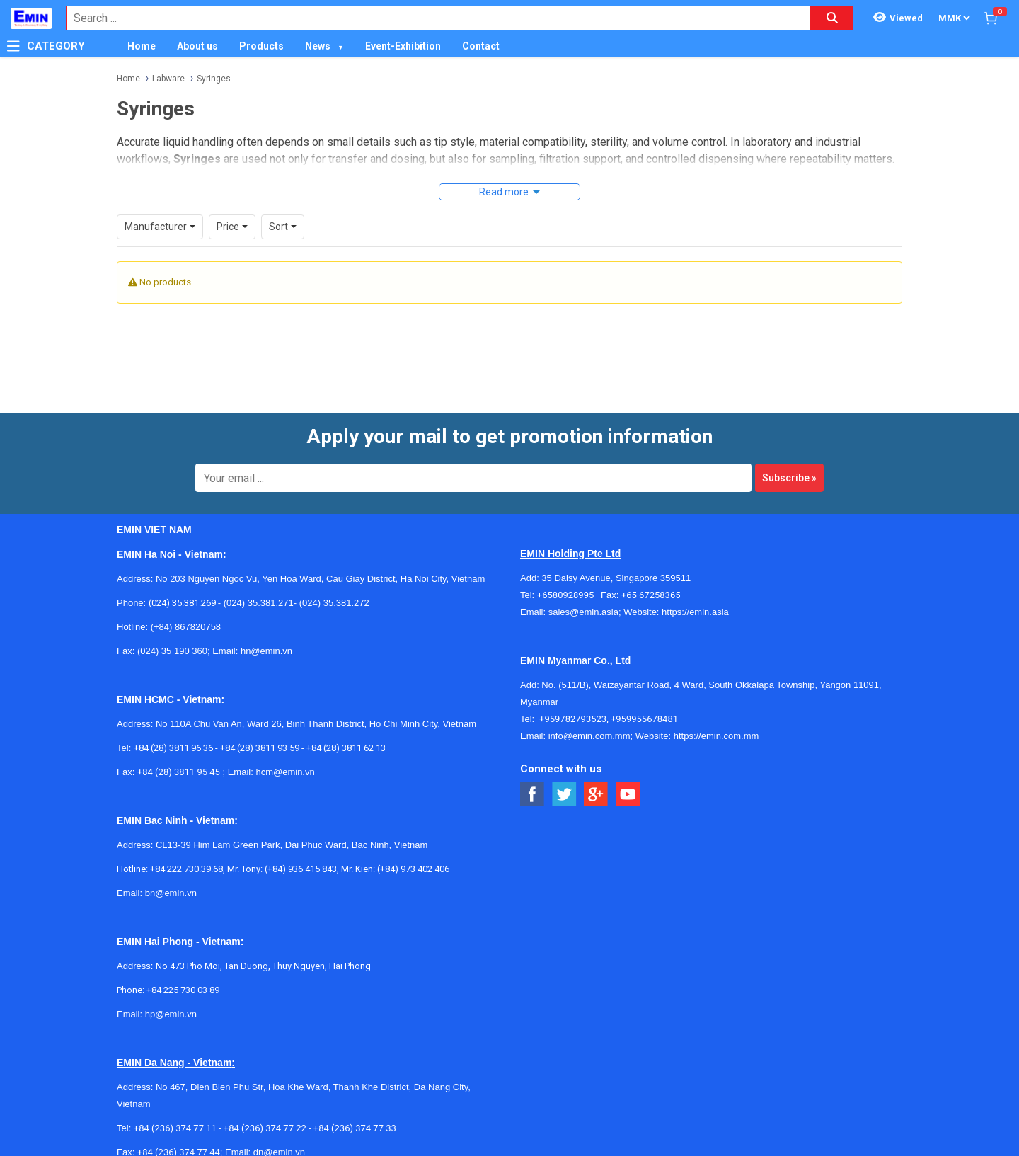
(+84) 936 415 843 (301, 869)
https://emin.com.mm (716, 736)
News (317, 46)
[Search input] (431, 18)
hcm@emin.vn (284, 772)
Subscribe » (789, 477)
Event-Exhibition (403, 46)
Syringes (214, 79)
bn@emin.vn (171, 893)
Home (141, 46)
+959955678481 (644, 719)
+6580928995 (569, 595)
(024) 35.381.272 (333, 602)
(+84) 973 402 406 (413, 869)
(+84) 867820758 (186, 627)
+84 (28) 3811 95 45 (178, 772)
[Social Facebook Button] (532, 794)
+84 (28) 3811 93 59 (259, 748)
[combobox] (431, 18)
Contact (481, 46)
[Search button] (832, 18)
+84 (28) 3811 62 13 (346, 748)
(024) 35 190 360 (172, 651)
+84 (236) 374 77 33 (354, 1128)
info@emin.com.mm (589, 736)
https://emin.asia (695, 612)
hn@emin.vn (266, 651)
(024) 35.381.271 (259, 602)
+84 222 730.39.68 (186, 869)
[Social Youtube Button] (628, 794)
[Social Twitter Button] (564, 794)
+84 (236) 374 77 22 (265, 1128)
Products (261, 46)
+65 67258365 (651, 595)
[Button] (13, 46)
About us (197, 46)
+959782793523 (572, 719)
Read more (504, 192)
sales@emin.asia (583, 612)
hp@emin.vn (171, 1014)
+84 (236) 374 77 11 (175, 1128)
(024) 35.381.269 (182, 602)
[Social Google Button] (596, 794)
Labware (168, 79)
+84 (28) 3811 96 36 (173, 748)
